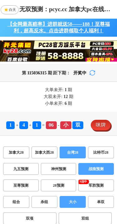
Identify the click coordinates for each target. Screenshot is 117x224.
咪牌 (101, 125)
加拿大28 (16, 152)
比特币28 (100, 152)
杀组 (44, 202)
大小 (72, 202)
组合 (16, 202)
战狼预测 (96, 169)
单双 (101, 202)
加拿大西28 (44, 152)
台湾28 (72, 152)
